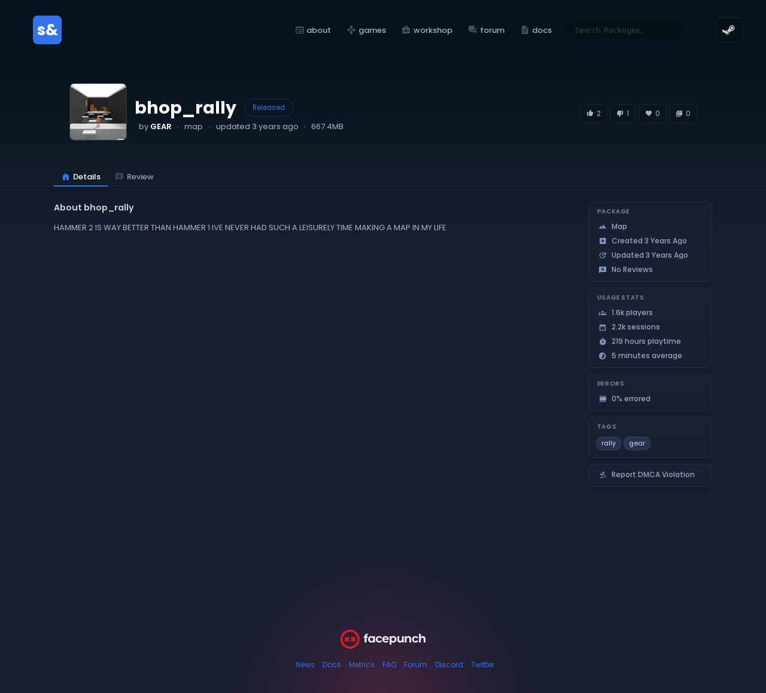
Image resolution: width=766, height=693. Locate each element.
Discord (449, 665)
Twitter (482, 665)
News (305, 665)
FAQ (389, 665)
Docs (332, 665)
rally (608, 443)
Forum (415, 665)
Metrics (362, 665)
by (155, 126)
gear (637, 443)
